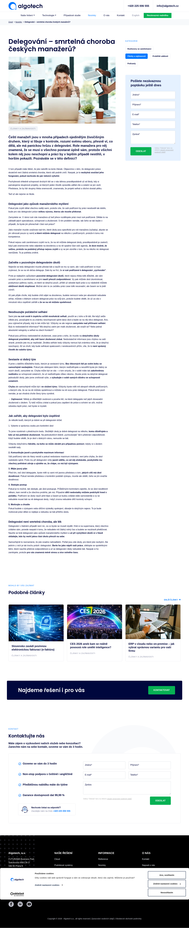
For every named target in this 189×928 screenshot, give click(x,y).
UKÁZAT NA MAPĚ (19, 869)
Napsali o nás (148, 865)
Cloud (57, 859)
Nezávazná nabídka (157, 15)
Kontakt (121, 15)
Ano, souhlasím (166, 903)
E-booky (102, 883)
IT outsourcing (61, 877)
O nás (106, 15)
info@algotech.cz (168, 5)
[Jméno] (153, 95)
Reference (103, 859)
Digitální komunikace (64, 871)
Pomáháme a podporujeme (155, 877)
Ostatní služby (61, 883)
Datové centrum (149, 883)
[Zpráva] (153, 137)
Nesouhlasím (167, 921)
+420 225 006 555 (138, 5)
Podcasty (102, 890)
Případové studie (72, 15)
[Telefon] (153, 125)
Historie (145, 871)
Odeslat (141, 151)
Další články (172, 600)
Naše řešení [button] (27, 15)
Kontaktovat (162, 690)
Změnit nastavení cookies (47, 913)
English (135, 15)
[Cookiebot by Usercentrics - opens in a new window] (17, 923)
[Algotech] (25, 5)
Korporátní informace (152, 890)
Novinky (92, 15)
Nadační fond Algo (108, 871)
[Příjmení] (153, 105)
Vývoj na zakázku (62, 890)
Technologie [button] (48, 15)
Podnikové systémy (63, 865)
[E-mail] (153, 115)
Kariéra (101, 877)
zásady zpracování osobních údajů (164, 151)
